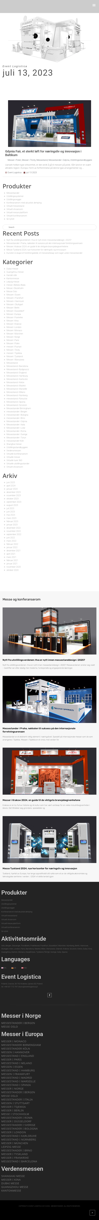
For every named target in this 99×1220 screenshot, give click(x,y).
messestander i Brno (15, 418)
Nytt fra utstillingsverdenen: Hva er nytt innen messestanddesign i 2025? (38, 240)
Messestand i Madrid (15, 385)
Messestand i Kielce (15, 382)
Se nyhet (10, 219)
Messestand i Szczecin (16, 405)
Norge (47, 952)
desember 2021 (13, 550)
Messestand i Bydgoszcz (17, 369)
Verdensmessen (13, 450)
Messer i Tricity (13, 350)
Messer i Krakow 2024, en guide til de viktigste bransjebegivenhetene (37, 246)
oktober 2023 (12, 498)
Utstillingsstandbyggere (17, 447)
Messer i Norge (13, 337)
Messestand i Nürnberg (17, 395)
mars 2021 (11, 557)
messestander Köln (15, 441)
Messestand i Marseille (16, 389)
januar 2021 (12, 563)
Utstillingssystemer (14, 196)
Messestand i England (16, 372)
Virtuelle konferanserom (17, 454)
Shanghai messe (14, 444)
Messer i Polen (13, 343)
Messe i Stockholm (14, 288)
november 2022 (13, 531)
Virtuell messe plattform (17, 212)
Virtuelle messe (13, 457)
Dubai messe (12, 268)
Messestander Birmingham (18, 408)
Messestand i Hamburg (17, 376)
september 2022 (13, 534)
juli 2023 (10, 508)
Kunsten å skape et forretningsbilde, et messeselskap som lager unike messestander (44, 253)
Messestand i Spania (15, 402)
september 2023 (13, 502)
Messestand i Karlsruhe (17, 379)
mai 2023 (10, 515)
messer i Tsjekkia (14, 353)
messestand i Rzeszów (16, 398)
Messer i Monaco (14, 330)
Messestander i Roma (16, 431)
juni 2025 (10, 482)
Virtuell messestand (15, 206)
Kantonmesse (12, 278)
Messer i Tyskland (14, 356)
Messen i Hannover (15, 301)
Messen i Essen (13, 294)
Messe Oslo (11, 291)
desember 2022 (13, 528)
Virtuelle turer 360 (14, 460)
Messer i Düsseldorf (15, 311)
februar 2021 (12, 560)
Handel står (11, 275)
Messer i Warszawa (15, 359)
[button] (94, 5)
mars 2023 (11, 518)
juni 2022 (10, 537)
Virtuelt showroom (14, 209)
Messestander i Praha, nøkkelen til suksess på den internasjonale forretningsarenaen (44, 243)
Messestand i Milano (15, 392)
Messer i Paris (12, 340)
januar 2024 (12, 489)
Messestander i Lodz (15, 428)
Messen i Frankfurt (14, 298)
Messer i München (14, 333)
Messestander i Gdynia (16, 421)
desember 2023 (13, 492)
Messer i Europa (13, 314)
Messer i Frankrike (14, 317)
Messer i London (13, 327)
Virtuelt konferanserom (16, 215)
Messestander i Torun (16, 437)
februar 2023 (12, 521)
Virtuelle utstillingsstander (17, 463)
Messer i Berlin (12, 307)
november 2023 (13, 495)
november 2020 (13, 567)
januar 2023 (12, 524)
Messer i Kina (12, 320)
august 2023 (12, 505)
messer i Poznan (14, 346)
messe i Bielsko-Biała (15, 285)
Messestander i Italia (15, 424)
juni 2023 (10, 511)
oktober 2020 (12, 570)
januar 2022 (12, 547)
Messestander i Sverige (16, 434)
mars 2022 (11, 541)
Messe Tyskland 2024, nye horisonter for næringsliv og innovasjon (36, 250)
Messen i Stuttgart (14, 304)
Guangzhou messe (15, 272)
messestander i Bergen (16, 411)
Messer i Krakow (13, 324)
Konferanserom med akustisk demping (24, 202)
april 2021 (10, 554)
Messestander (12, 193)
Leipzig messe (12, 281)
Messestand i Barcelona (17, 366)
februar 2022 (12, 544)
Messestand (12, 363)
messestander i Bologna (17, 415)
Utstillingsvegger (13, 199)
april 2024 (10, 485)
